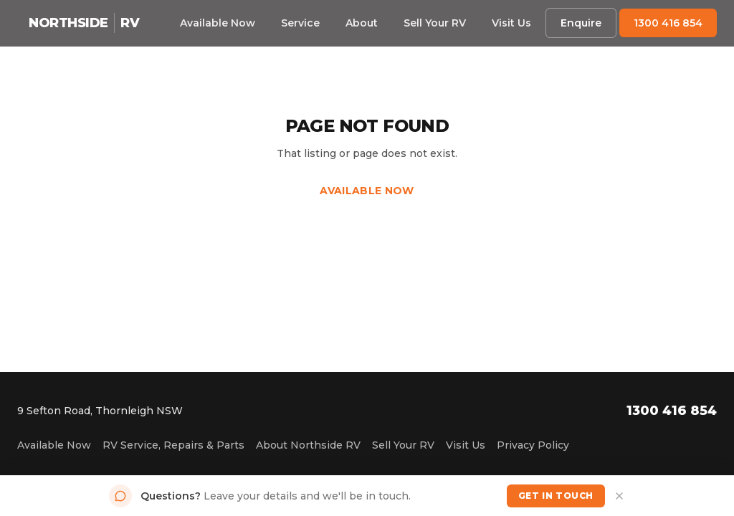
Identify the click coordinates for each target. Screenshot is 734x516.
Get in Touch (556, 495)
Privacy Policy (533, 445)
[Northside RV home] (84, 23)
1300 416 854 (668, 22)
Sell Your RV (435, 22)
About (361, 22)
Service (300, 22)
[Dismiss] (619, 496)
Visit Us (511, 22)
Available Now (217, 22)
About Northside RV (308, 445)
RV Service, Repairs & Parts (173, 445)
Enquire (581, 22)
